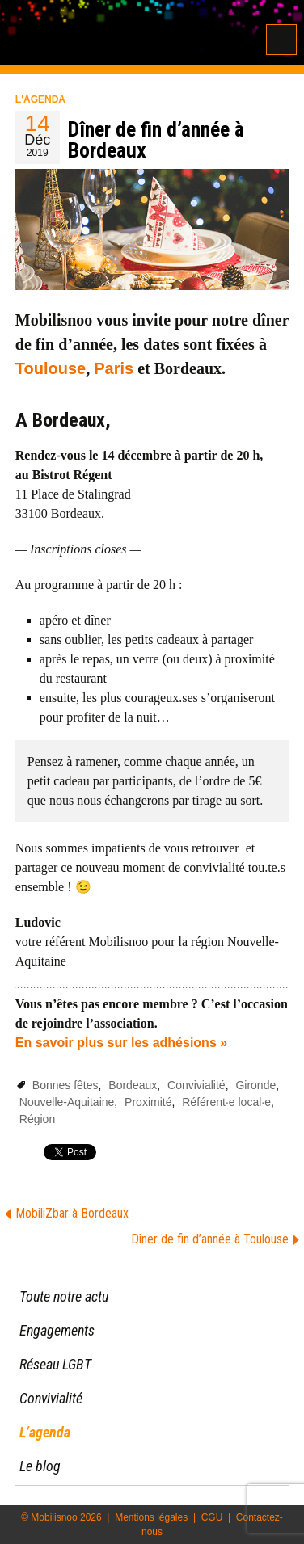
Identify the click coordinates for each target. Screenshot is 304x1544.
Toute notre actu (63, 1296)
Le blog (40, 1466)
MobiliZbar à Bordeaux (72, 1213)
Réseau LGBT (55, 1364)
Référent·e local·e (226, 1102)
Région (37, 1119)
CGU (212, 1517)
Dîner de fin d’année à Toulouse (210, 1239)
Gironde (255, 1085)
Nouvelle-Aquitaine (67, 1102)
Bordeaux (132, 1085)
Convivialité (196, 1085)
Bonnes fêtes (65, 1085)
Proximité (148, 1102)
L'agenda (40, 99)
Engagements (57, 1330)
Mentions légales (151, 1517)
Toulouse (50, 368)
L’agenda (44, 1432)
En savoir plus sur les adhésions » (121, 1043)
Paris (113, 368)
